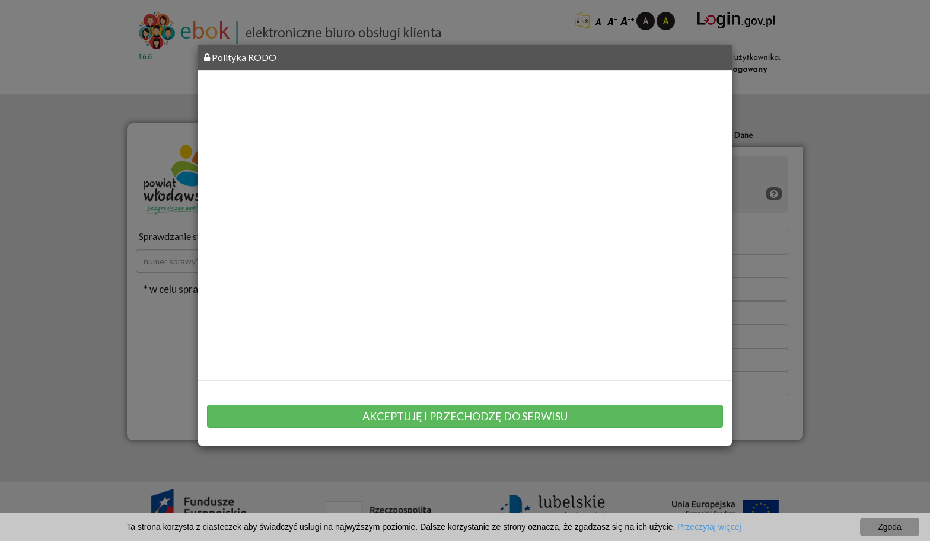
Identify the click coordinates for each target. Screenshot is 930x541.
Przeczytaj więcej (709, 527)
